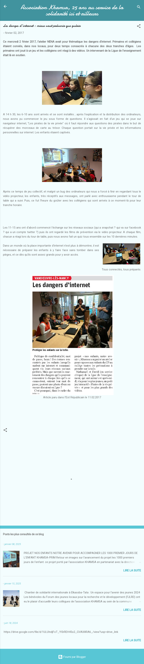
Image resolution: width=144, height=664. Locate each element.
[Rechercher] (138, 7)
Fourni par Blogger (72, 657)
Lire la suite (132, 570)
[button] (138, 27)
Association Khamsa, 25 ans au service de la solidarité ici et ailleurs (72, 10)
